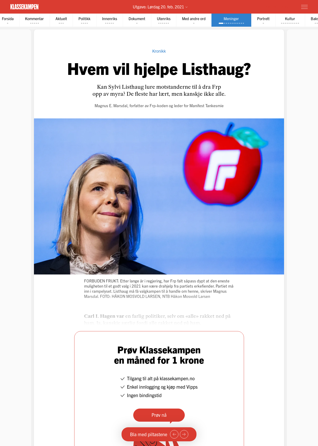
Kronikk (159, 51)
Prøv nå (159, 415)
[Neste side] (184, 434)
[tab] (35, 20)
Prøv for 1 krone (276, 6)
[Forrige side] (174, 434)
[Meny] (304, 7)
